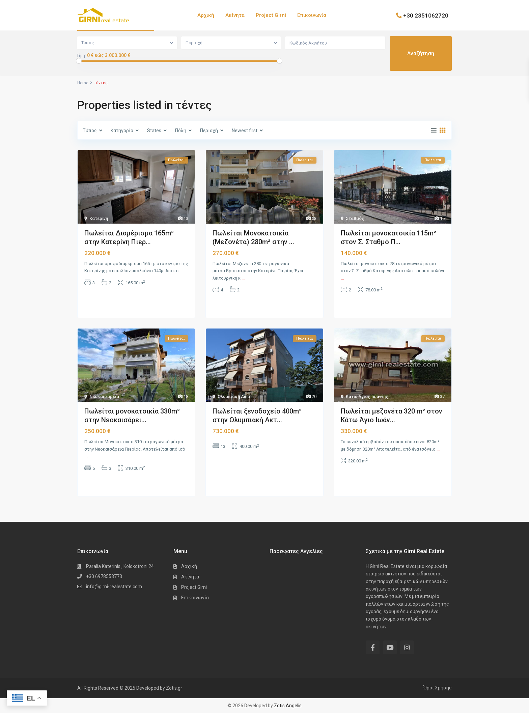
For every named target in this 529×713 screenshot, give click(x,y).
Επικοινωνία (311, 15)
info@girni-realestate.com (114, 586)
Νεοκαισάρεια (104, 396)
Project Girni (271, 15)
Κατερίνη (98, 218)
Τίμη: (81, 55)
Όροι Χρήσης (437, 687)
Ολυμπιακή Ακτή (234, 396)
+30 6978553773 (104, 576)
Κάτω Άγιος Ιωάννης (367, 396)
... (181, 270)
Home (82, 83)
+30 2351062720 (425, 15)
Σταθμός (355, 218)
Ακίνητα (235, 15)
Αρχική (205, 15)
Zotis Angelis (288, 705)
